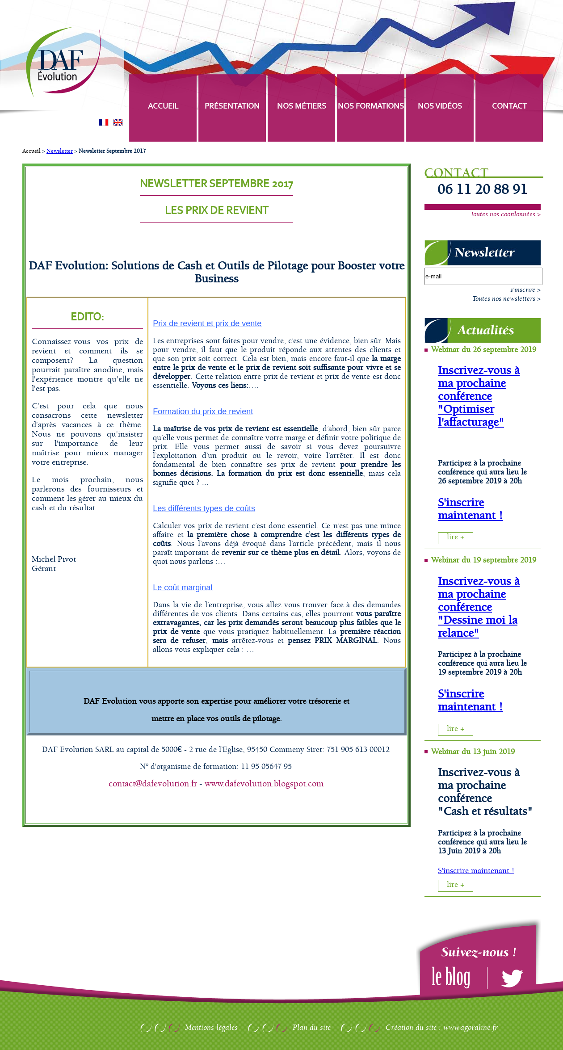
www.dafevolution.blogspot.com (264, 784)
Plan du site (312, 1028)
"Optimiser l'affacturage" (471, 416)
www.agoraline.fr (470, 1028)
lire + (455, 537)
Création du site (411, 1028)
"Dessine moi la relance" (477, 627)
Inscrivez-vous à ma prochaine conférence (479, 383)
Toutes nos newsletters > (506, 299)
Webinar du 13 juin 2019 (473, 752)
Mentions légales (211, 1028)
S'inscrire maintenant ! (470, 509)
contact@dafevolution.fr (153, 784)
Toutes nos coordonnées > (505, 214)
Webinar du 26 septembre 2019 (483, 349)
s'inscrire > (525, 290)
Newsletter (59, 151)
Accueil (31, 151)
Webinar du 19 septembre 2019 (483, 560)
